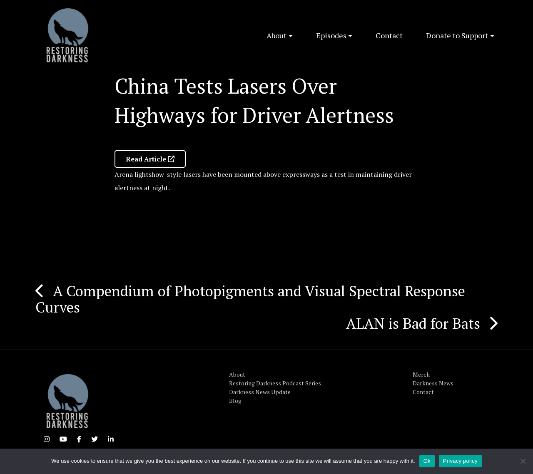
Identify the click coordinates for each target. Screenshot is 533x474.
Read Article (150, 159)
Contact (389, 35)
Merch (421, 374)
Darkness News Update (260, 392)
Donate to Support (457, 35)
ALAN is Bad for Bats (413, 323)
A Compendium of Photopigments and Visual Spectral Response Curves (250, 299)
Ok (427, 461)
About (276, 35)
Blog (235, 401)
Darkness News (433, 383)
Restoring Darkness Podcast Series (275, 383)
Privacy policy (460, 461)
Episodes (331, 35)
